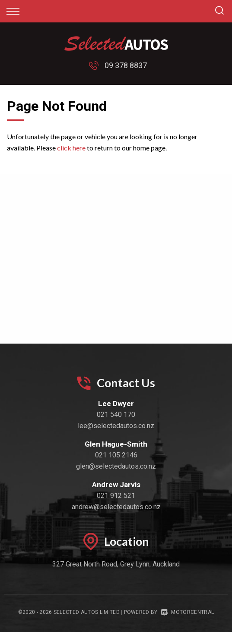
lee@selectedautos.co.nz (116, 426)
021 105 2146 (116, 455)
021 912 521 (116, 495)
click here (71, 148)
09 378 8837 (126, 65)
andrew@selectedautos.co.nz (116, 507)
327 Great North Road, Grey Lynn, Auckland (116, 564)
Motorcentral (187, 612)
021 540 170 (116, 414)
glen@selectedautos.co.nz (116, 466)
